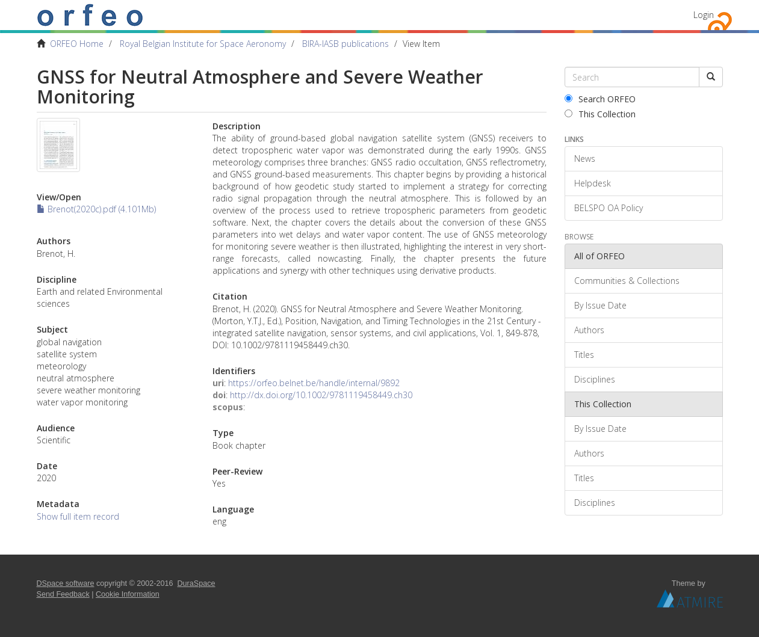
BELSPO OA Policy (608, 208)
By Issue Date (600, 305)
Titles (584, 354)
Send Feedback (63, 594)
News (584, 158)
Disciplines (594, 379)
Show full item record (78, 516)
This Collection (600, 114)
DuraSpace (196, 583)
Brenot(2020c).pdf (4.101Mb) (96, 209)
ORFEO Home (77, 43)
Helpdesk (592, 183)
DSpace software (65, 583)
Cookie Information (128, 594)
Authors (589, 330)
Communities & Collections (627, 280)
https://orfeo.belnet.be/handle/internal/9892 (314, 383)
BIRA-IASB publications (345, 43)
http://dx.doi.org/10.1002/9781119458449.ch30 (321, 395)
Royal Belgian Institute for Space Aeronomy (203, 43)
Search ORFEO (600, 99)
